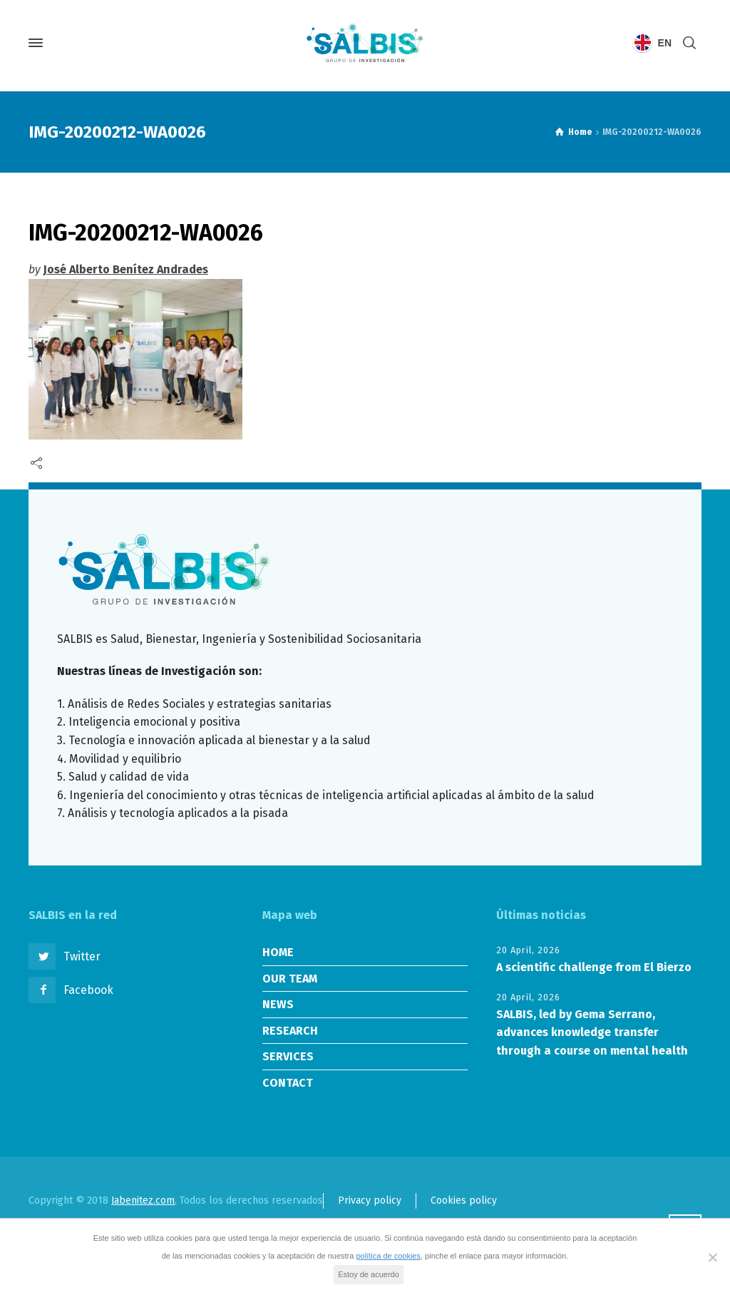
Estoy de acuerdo (368, 1274)
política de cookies (388, 1255)
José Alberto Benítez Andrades (125, 269)
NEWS (278, 1004)
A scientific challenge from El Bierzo (594, 967)
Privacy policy (369, 1200)
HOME (278, 952)
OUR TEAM (289, 978)
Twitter (82, 956)
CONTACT (287, 1083)
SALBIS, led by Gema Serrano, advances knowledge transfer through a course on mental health (592, 1032)
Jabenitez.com (143, 1200)
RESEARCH (290, 1030)
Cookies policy (464, 1200)
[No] (712, 1257)
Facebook (88, 990)
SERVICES (288, 1056)
